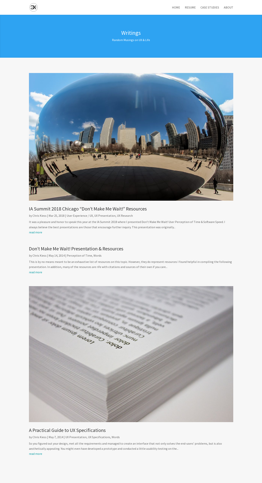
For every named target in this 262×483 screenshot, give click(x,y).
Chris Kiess (40, 215)
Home (176, 7)
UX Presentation (105, 215)
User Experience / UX (80, 215)
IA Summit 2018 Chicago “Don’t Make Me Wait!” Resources (88, 209)
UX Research (125, 215)
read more (35, 232)
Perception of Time (79, 255)
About (228, 7)
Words (97, 255)
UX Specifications (99, 437)
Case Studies (210, 7)
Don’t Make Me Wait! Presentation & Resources (76, 248)
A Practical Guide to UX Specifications (67, 430)
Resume (190, 7)
